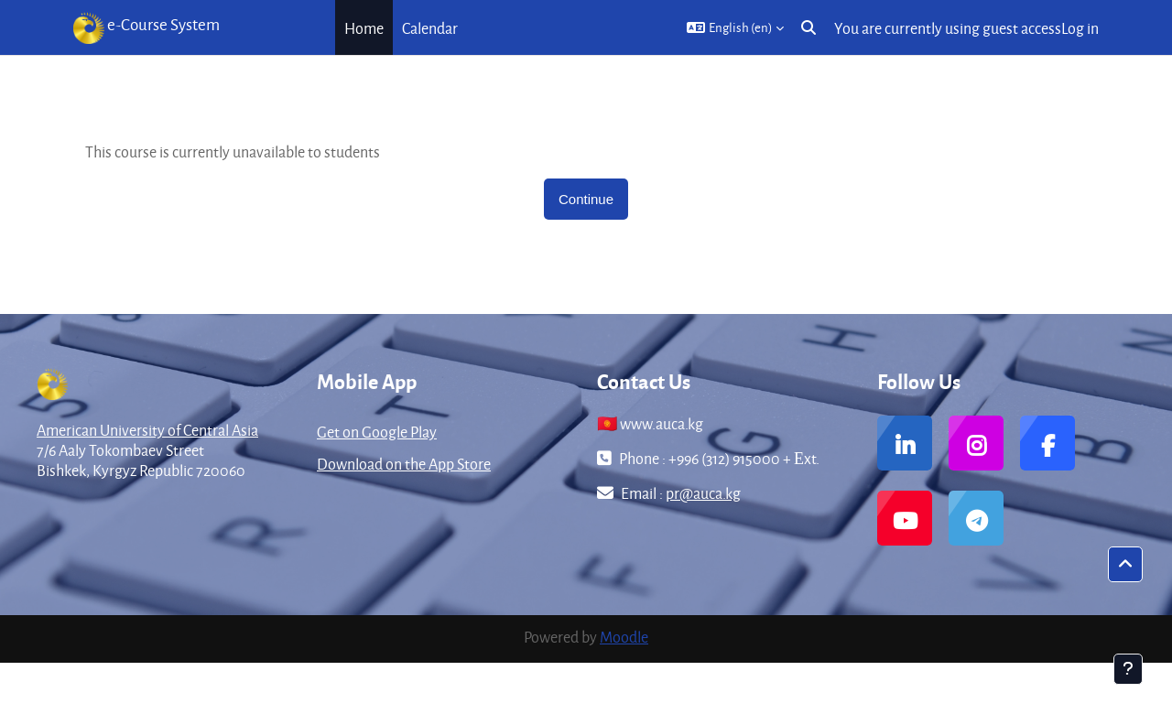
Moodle (624, 636)
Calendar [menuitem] (430, 27)
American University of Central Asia (147, 429)
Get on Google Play (377, 431)
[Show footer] (1128, 669)
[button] (735, 27)
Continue (586, 199)
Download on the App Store (404, 463)
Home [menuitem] (364, 27)
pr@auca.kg (703, 492)
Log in (1080, 27)
